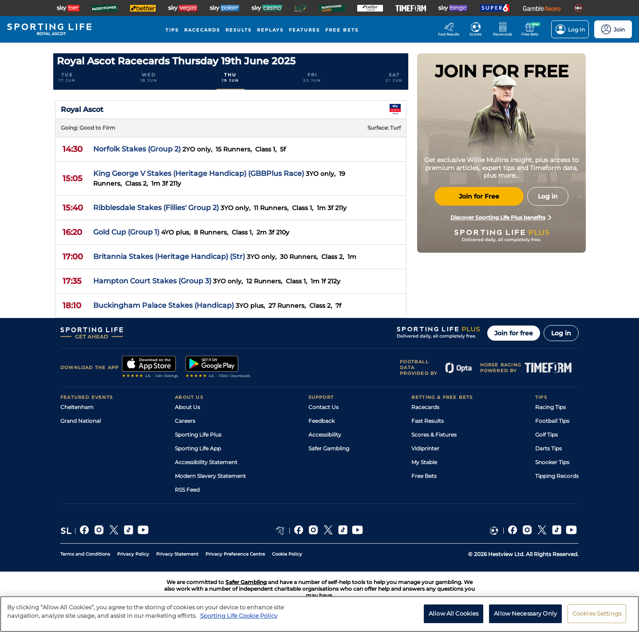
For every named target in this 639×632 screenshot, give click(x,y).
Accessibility (324, 434)
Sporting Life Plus (198, 434)
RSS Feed (187, 489)
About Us (187, 407)
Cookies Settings (596, 618)
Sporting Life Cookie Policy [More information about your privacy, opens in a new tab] (238, 620)
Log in (561, 333)
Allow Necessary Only (525, 618)
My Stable (424, 462)
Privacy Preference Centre (235, 554)
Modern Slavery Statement (210, 476)
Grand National (80, 420)
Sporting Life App (198, 448)
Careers (185, 420)
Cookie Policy (287, 554)
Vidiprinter (425, 448)
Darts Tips (548, 448)
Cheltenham (77, 407)
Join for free (513, 333)
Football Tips (552, 420)
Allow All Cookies (453, 618)
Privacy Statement (177, 554)
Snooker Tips (552, 462)
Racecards (425, 407)
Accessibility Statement (206, 462)
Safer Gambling (328, 448)
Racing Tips (550, 407)
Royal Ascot (82, 109)
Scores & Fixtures (434, 434)
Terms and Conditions (85, 554)
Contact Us (323, 407)
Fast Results (427, 420)
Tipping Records (557, 476)
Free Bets (424, 476)
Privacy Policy (133, 554)
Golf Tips (546, 434)
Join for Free (479, 196)
